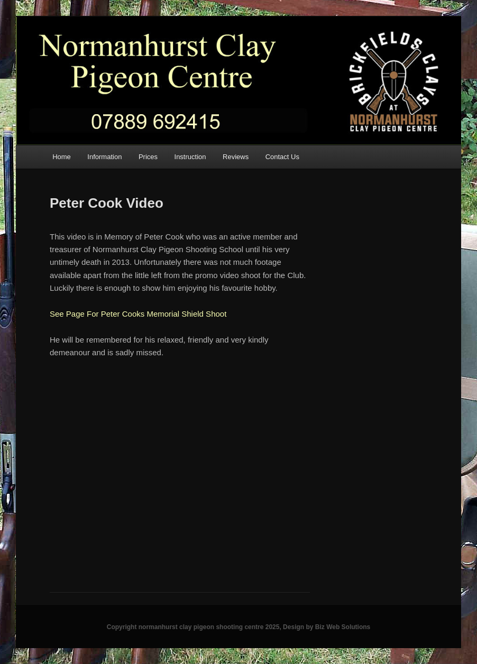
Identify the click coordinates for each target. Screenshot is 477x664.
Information (104, 157)
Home (61, 157)
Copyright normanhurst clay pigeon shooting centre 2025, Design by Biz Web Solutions (239, 627)
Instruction (190, 157)
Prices (148, 157)
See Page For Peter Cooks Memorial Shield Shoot (138, 313)
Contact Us (282, 157)
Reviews (236, 157)
